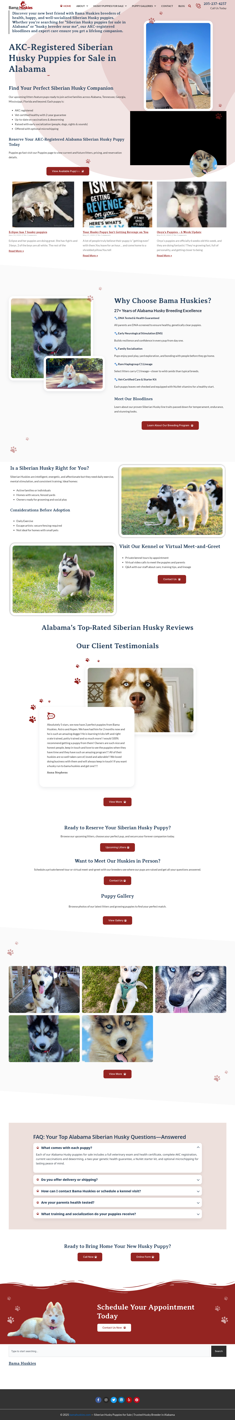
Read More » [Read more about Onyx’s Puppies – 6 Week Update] (165, 258)
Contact (167, 5)
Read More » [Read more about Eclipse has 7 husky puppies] (17, 253)
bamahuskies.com (80, 1414)
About (82, 6)
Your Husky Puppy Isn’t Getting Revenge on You (115, 234)
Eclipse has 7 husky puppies (28, 234)
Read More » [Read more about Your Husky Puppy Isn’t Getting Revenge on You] (91, 258)
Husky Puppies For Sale (110, 6)
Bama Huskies (25, 1384)
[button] (189, 6)
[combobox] (109, 1372)
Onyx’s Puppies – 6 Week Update (179, 234)
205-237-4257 (215, 4)
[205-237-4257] (198, 6)
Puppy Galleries (144, 6)
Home (67, 5)
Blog (181, 5)
